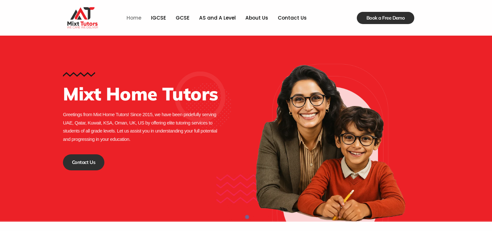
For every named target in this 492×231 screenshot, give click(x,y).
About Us (256, 17)
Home (135, 17)
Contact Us (291, 17)
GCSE (183, 17)
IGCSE (159, 17)
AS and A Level (217, 17)
